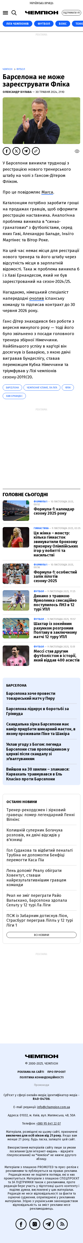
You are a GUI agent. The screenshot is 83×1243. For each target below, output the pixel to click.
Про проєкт (56, 1071)
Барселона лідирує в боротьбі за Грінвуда (37, 711)
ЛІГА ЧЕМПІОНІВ (17, 23)
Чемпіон (8, 69)
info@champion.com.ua (53, 1107)
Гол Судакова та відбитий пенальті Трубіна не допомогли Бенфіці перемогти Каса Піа (39, 855)
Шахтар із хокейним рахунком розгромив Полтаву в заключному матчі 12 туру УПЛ (55, 630)
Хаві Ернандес (14, 396)
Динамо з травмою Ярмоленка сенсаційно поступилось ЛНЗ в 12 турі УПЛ (55, 603)
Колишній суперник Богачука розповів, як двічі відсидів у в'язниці (34, 835)
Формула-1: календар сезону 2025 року (54, 511)
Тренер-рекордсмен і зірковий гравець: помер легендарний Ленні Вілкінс (40, 814)
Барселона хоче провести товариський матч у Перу (30, 696)
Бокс (63, 23)
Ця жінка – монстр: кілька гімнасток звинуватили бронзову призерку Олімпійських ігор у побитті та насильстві (56, 544)
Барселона (12, 387)
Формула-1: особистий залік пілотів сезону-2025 (55, 577)
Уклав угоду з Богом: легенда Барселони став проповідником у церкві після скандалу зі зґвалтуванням (37, 751)
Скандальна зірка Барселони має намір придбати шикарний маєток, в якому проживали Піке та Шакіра (40, 729)
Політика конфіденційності (42, 1077)
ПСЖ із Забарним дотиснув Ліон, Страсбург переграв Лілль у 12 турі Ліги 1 (39, 920)
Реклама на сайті (30, 1071)
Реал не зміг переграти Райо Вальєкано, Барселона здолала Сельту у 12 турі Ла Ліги (36, 900)
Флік (68, 387)
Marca (47, 192)
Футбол (44, 23)
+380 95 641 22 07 (48, 1123)
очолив (36, 298)
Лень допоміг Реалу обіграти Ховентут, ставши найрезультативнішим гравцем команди (36, 877)
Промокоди (41, 1085)
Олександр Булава (17, 92)
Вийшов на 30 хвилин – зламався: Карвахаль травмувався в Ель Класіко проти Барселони (37, 774)
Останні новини (21, 802)
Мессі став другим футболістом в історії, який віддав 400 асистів (57, 656)
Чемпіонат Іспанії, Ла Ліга (42, 387)
